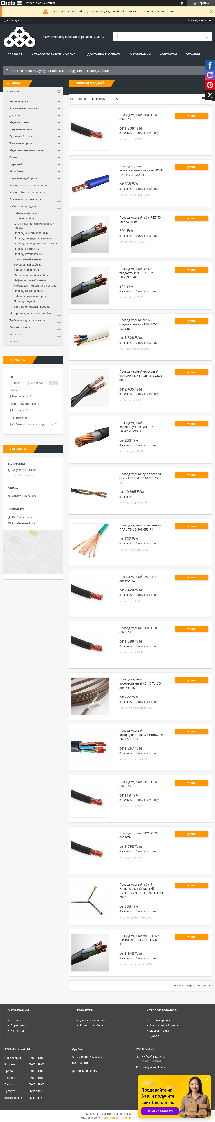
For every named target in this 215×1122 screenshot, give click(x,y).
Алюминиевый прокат (23, 108)
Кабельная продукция (66, 71)
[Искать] (207, 36)
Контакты (168, 54)
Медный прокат (19, 122)
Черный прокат (19, 101)
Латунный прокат (20, 129)
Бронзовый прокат (21, 136)
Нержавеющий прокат (24, 178)
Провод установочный (28, 254)
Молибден (16, 171)
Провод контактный (27, 248)
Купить (191, 115)
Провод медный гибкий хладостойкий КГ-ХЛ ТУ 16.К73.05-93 (136, 273)
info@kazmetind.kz (24, 523)
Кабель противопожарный (31, 296)
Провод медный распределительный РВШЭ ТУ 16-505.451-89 (141, 735)
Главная (15, 54)
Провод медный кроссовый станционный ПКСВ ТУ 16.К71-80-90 (141, 376)
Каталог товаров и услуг (53, 54)
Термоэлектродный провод (32, 306)
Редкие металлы (20, 327)
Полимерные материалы (25, 199)
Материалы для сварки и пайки (30, 313)
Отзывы (193, 54)
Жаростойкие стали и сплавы (28, 192)
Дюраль (14, 115)
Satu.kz (126, 1113)
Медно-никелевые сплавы (26, 150)
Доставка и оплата (104, 54)
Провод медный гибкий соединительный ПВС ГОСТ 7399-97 (139, 324)
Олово (13, 157)
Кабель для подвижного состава (35, 285)
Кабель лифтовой (25, 213)
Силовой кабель (24, 218)
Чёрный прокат (159, 1020)
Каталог (14, 91)
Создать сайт (33, 3)
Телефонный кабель (27, 264)
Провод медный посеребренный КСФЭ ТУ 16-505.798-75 (140, 684)
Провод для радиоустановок (32, 238)
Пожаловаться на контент (118, 1117)
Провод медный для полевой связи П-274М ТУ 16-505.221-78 (140, 478)
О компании (140, 54)
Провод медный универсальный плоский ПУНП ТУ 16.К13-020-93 (141, 170)
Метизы (14, 334)
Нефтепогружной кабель (30, 280)
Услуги (13, 341)
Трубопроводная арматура (27, 320)
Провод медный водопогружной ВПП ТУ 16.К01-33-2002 (136, 427)
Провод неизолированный (31, 233)
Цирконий (15, 164)
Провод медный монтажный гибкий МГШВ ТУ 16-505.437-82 (140, 940)
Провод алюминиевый (28, 291)
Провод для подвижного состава (35, 243)
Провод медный (24, 301)
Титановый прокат (21, 143)
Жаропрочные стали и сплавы (29, 185)
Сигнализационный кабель (31, 275)
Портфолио (18, 1025)
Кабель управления (27, 269)
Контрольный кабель (27, 259)
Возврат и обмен (91, 1025)
